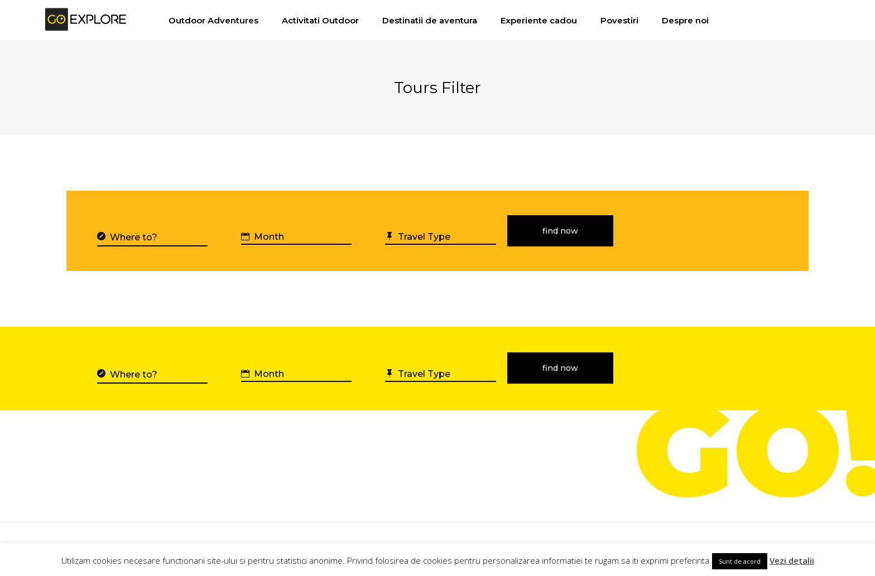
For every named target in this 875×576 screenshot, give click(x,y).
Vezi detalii (792, 560)
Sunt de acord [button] (740, 561)
